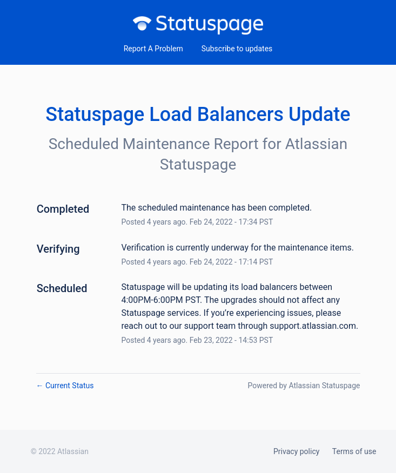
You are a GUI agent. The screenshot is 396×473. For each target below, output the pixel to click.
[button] (237, 48)
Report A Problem (153, 48)
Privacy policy (296, 451)
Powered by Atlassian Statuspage (303, 385)
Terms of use (354, 451)
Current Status (65, 385)
